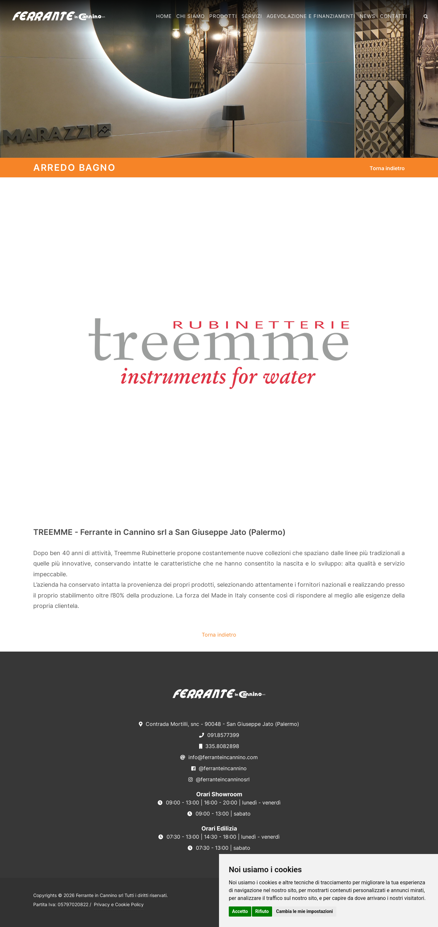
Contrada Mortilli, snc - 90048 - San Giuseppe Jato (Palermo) (219, 724)
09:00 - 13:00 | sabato (219, 813)
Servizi (251, 16)
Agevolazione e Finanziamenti (311, 16)
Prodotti (223, 16)
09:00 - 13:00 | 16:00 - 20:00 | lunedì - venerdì (219, 802)
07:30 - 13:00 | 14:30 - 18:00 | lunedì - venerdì (219, 836)
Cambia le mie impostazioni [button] (304, 911)
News (367, 16)
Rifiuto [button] (262, 911)
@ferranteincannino (219, 768)
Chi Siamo (190, 16)
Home (164, 16)
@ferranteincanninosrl (219, 779)
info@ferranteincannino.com (219, 757)
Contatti (393, 16)
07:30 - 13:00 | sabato (219, 848)
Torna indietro (387, 168)
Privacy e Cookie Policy (119, 904)
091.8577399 (219, 735)
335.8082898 (219, 746)
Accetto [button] (240, 911)
